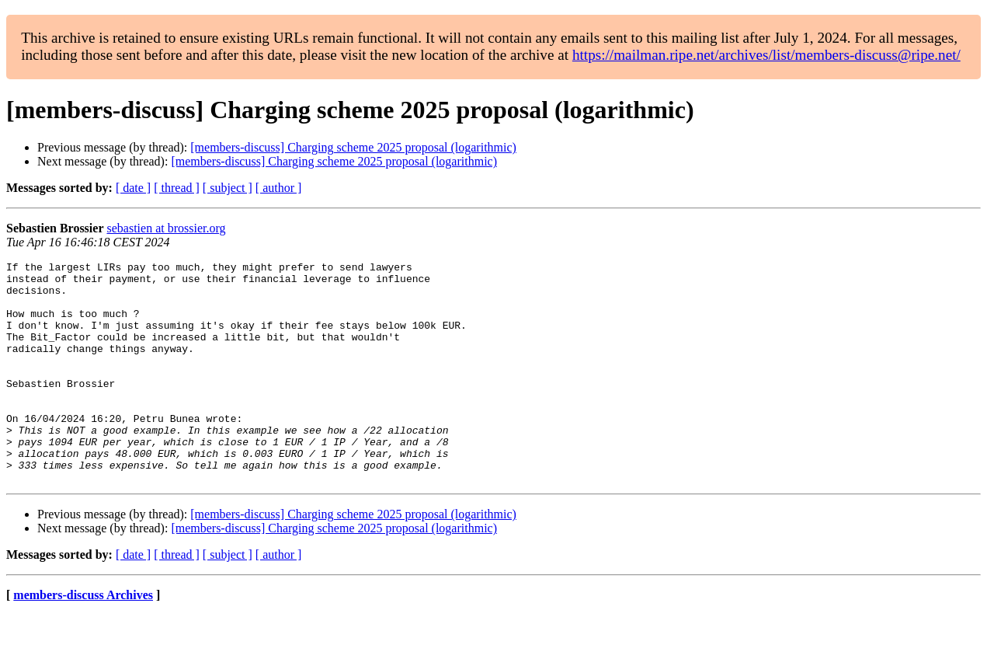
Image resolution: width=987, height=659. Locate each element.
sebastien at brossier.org (165, 228)
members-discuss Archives (83, 639)
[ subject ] (227, 187)
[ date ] (133, 187)
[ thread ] (177, 187)
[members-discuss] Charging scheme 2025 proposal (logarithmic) (353, 147)
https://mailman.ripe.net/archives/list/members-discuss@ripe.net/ (766, 55)
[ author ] (278, 187)
